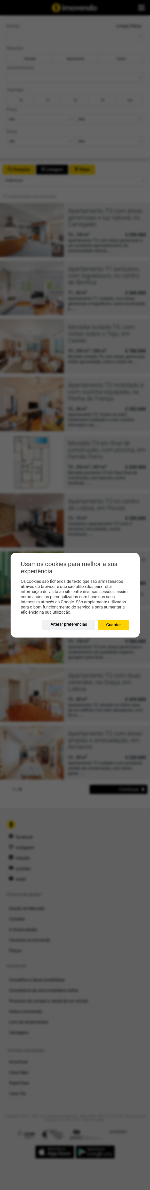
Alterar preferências (69, 624)
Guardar (113, 624)
